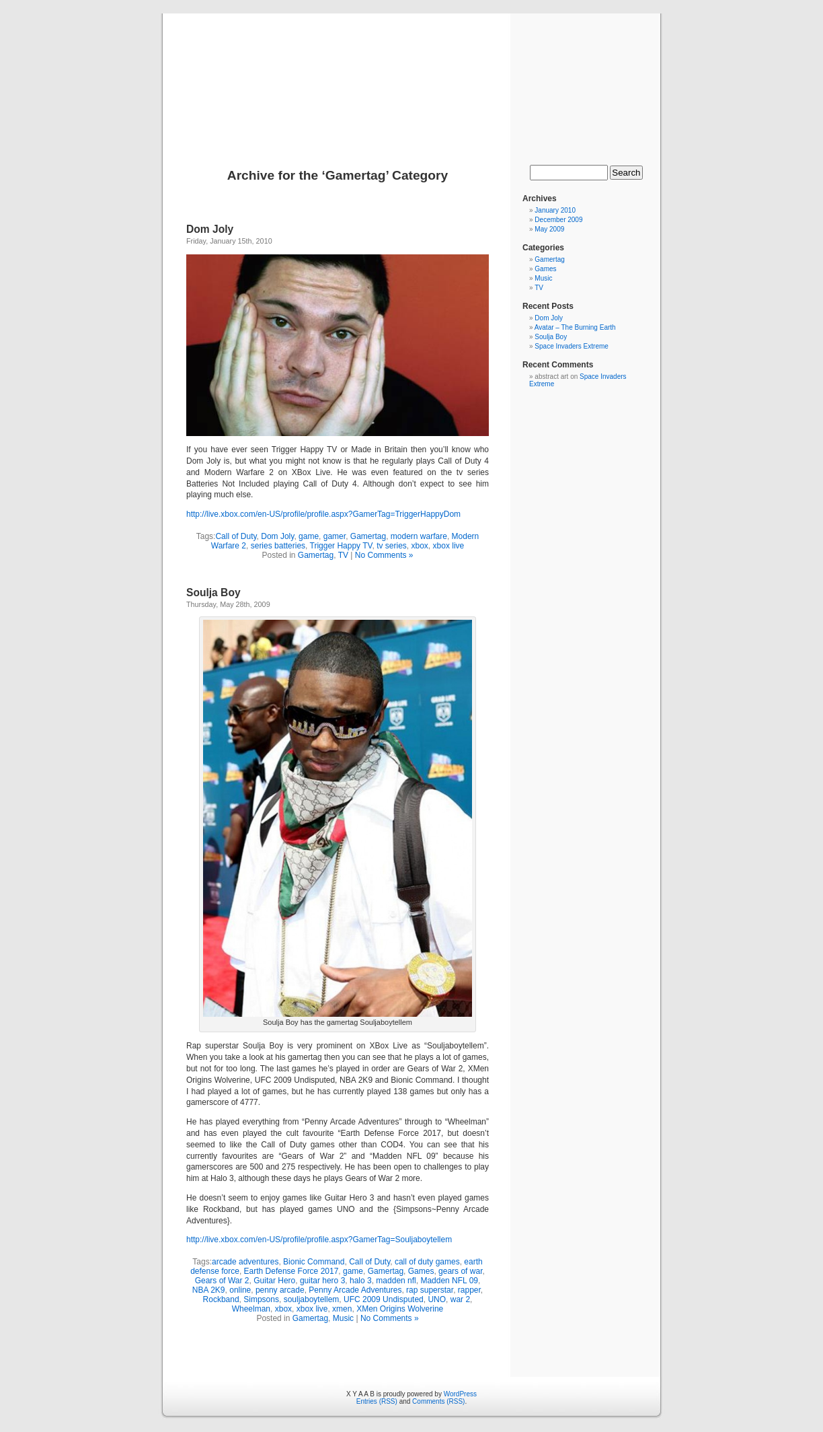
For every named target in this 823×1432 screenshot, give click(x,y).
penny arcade (280, 1290)
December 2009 (558, 219)
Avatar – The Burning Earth (575, 327)
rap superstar (429, 1290)
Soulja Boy (213, 592)
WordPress (460, 1394)
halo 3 (361, 1280)
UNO (437, 1299)
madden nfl (396, 1280)
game (309, 536)
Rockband (221, 1299)
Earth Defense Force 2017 (291, 1271)
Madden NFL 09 (449, 1280)
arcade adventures (245, 1261)
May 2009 (549, 229)
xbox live (449, 545)
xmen (342, 1309)
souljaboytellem (312, 1299)
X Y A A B (411, 75)
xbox (420, 545)
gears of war (460, 1271)
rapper (469, 1290)
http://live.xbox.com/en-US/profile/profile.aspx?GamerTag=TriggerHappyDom (323, 514)
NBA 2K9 (208, 1290)
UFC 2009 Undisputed (384, 1299)
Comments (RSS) (438, 1401)
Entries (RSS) (376, 1401)
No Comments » (384, 555)
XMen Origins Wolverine (399, 1309)
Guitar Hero (274, 1280)
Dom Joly (209, 229)
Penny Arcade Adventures (355, 1290)
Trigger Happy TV (341, 545)
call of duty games (427, 1261)
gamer (334, 536)
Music (343, 1318)
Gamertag (368, 536)
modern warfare (419, 536)
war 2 (460, 1299)
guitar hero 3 (322, 1280)
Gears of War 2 (222, 1280)
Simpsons (261, 1299)
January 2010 (555, 210)
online (240, 1290)
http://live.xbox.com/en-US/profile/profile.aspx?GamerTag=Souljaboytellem (319, 1239)
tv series (392, 545)
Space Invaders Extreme (572, 346)
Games (421, 1271)
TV (343, 555)
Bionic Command (313, 1261)
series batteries (278, 545)
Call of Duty (235, 536)
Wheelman (251, 1309)
